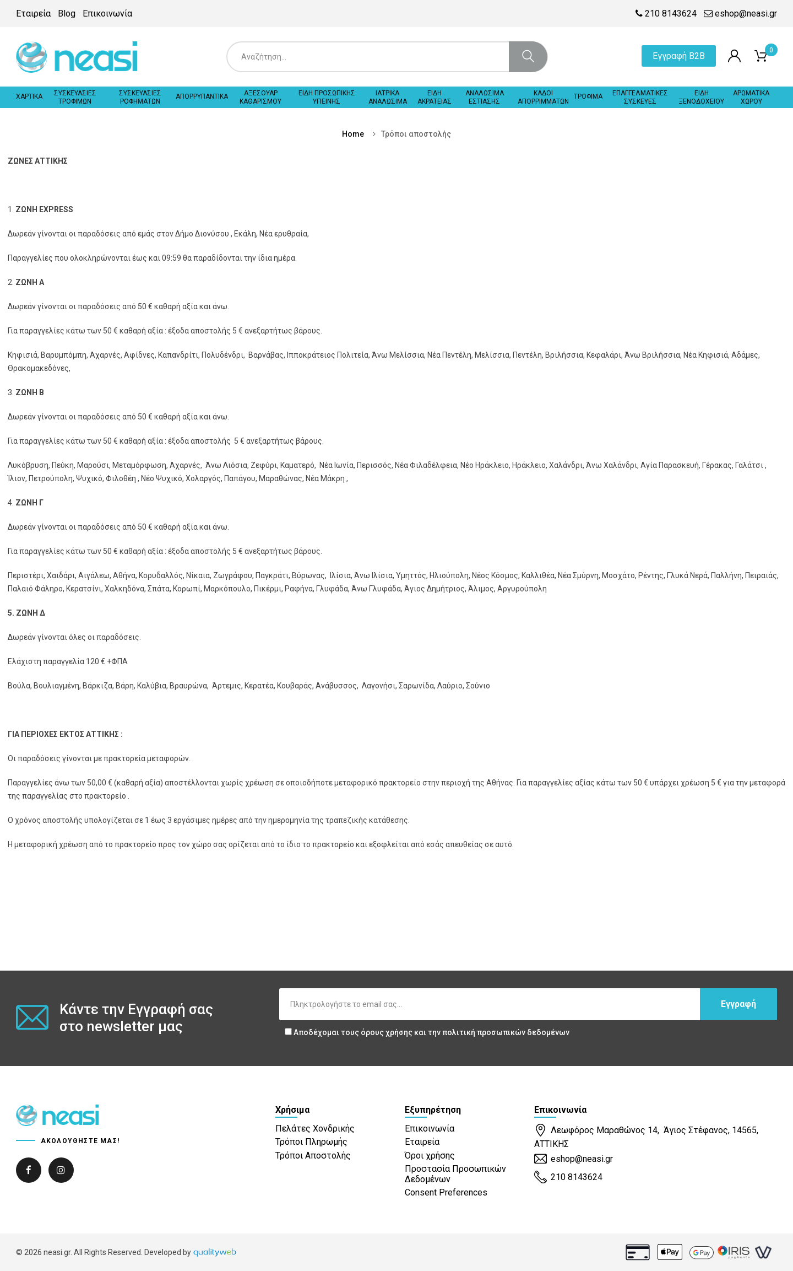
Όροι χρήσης (430, 1155)
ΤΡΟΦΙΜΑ (588, 96)
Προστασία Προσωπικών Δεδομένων (455, 1174)
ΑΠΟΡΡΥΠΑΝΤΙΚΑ (202, 96)
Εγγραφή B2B (679, 56)
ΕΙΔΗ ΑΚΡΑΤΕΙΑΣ (434, 97)
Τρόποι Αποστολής (313, 1155)
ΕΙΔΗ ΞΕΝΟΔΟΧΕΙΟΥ (701, 97)
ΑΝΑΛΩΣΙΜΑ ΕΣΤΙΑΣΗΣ (484, 97)
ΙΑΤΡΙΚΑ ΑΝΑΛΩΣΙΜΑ (387, 97)
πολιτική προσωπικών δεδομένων (505, 1032)
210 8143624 (666, 13)
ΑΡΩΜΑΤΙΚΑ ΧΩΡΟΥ (751, 97)
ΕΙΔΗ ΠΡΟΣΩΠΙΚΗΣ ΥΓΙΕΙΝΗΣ (326, 97)
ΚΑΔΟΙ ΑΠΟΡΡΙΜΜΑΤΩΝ (543, 97)
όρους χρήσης (386, 1032)
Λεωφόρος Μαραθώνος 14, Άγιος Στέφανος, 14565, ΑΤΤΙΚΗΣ (646, 1136)
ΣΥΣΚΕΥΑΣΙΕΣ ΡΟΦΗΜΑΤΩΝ (140, 97)
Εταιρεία (33, 13)
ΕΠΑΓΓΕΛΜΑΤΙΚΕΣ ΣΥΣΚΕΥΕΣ (640, 97)
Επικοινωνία (107, 13)
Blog (66, 13)
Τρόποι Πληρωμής (311, 1142)
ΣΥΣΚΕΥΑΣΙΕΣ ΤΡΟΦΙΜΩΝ (75, 97)
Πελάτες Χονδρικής (315, 1128)
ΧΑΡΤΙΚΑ (29, 96)
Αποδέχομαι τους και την (427, 1032)
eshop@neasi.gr (740, 13)
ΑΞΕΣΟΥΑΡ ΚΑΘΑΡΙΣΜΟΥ (260, 97)
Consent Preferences (446, 1192)
